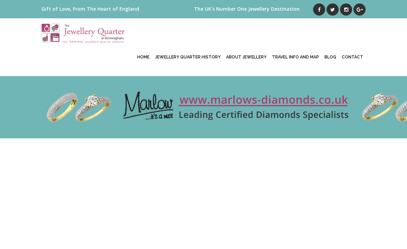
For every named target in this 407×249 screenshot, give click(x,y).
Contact (352, 57)
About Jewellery (246, 57)
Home (143, 57)
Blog (330, 57)
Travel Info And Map (295, 57)
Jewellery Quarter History (188, 57)
